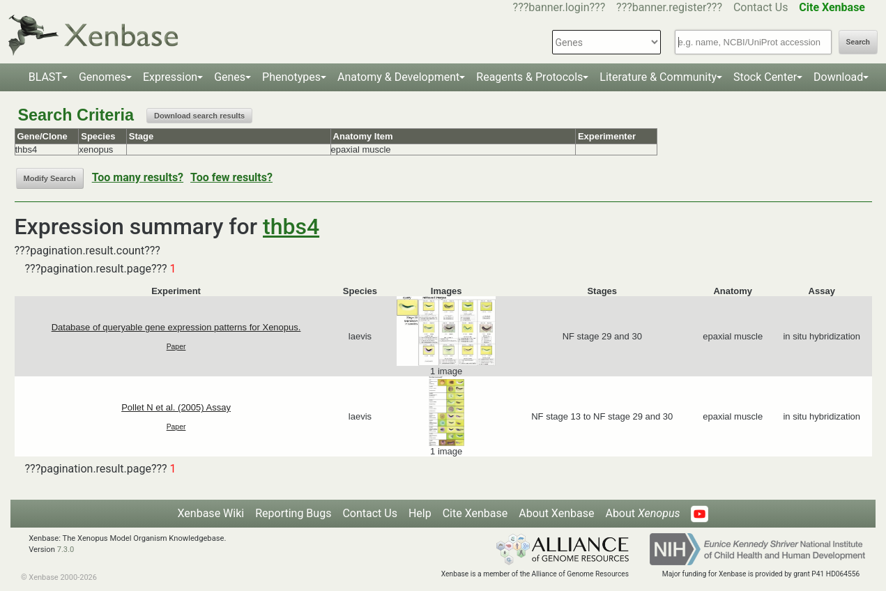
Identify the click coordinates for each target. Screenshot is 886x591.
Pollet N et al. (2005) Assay (176, 407)
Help (419, 513)
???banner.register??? (669, 7)
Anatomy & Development (398, 77)
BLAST (45, 77)
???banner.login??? (559, 7)
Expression (170, 77)
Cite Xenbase (475, 513)
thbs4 (291, 226)
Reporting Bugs (293, 513)
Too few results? (231, 177)
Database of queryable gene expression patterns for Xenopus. (176, 327)
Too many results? (137, 177)
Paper (176, 347)
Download (838, 77)
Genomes (102, 77)
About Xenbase (556, 513)
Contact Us (760, 7)
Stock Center (765, 77)
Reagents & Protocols (529, 77)
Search (858, 42)
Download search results (199, 116)
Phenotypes (291, 77)
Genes (229, 77)
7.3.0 (66, 549)
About (642, 513)
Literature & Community (658, 77)
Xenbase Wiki (211, 513)
